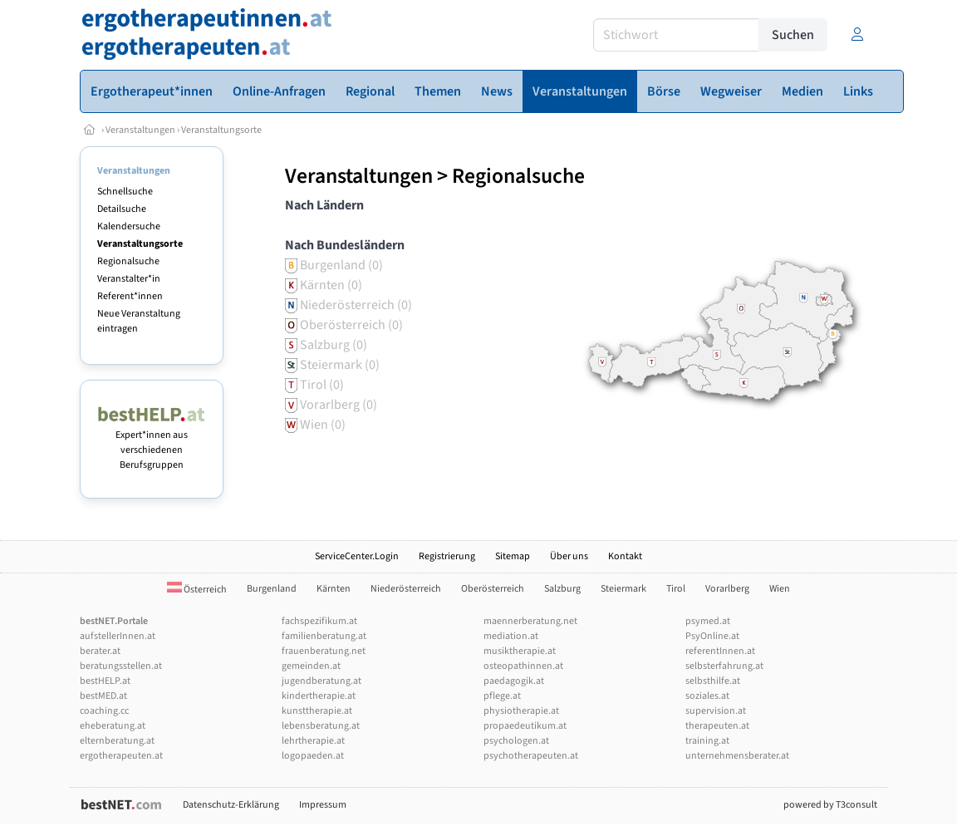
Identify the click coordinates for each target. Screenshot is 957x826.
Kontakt (625, 556)
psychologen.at (516, 741)
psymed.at (707, 621)
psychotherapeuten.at (530, 756)
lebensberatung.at (321, 726)
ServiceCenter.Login (357, 556)
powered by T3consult (830, 805)
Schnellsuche (125, 191)
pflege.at (502, 696)
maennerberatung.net (530, 621)
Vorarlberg (727, 589)
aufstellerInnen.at (117, 636)
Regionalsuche (128, 261)
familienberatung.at (324, 636)
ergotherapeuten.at (121, 756)
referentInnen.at (720, 651)
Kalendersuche (128, 226)
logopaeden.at (313, 756)
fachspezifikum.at (319, 621)
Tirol (675, 589)
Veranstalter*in (128, 279)
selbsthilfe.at (712, 681)
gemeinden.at (311, 666)
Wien (779, 589)
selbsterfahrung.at (724, 666)
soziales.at (707, 696)
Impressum (322, 805)
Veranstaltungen (140, 130)
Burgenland (272, 589)
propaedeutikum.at (525, 726)
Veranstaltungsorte (221, 130)
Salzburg (562, 589)
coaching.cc (104, 711)
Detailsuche (121, 209)
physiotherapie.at (521, 711)
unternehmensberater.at (737, 756)
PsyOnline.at (712, 636)
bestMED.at (103, 696)
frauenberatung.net (324, 651)
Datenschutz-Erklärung (231, 805)
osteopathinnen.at (523, 666)
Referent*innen (130, 296)
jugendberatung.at (321, 681)
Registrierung (447, 556)
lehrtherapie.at (313, 741)
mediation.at (510, 636)
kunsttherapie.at (317, 711)
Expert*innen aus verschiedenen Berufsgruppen (151, 442)
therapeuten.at (717, 726)
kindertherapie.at (319, 696)
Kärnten (334, 589)
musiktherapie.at (519, 651)
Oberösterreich (492, 589)
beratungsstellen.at (121, 666)
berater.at (100, 651)
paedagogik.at (513, 681)
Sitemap (512, 556)
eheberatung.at (112, 726)
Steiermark (623, 589)
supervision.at (715, 711)
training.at (707, 741)
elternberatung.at (117, 741)
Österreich (197, 590)
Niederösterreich (406, 589)
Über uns (569, 556)
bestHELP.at (105, 681)
